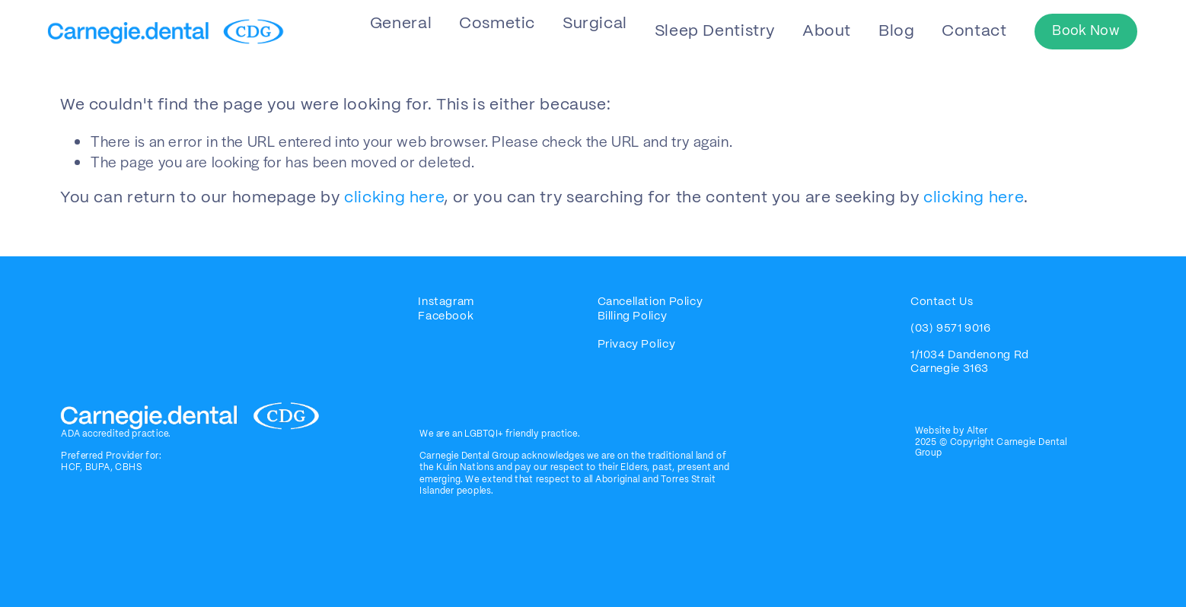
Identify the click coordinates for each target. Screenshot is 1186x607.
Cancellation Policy (650, 302)
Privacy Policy (637, 344)
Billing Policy (634, 316)
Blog (896, 31)
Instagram (446, 302)
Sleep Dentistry (715, 31)
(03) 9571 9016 (950, 328)
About (826, 31)
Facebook (445, 316)
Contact (974, 31)
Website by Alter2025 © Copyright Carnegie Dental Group (991, 442)
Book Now (1085, 31)
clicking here (394, 197)
